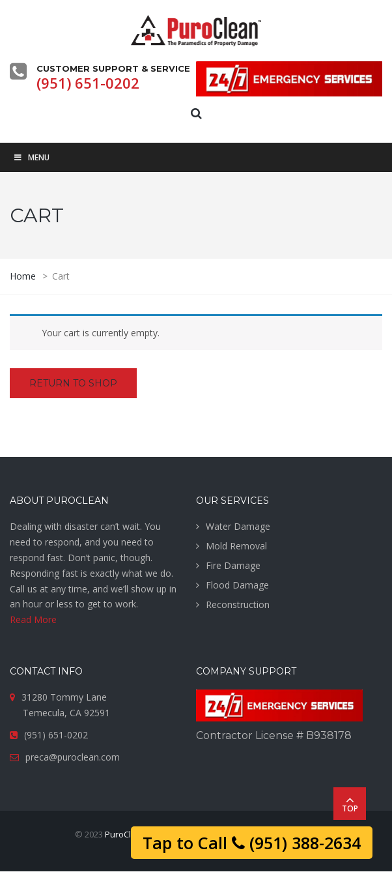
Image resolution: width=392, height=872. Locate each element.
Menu (31, 157)
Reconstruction (238, 604)
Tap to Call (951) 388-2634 (252, 843)
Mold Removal (236, 546)
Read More (33, 619)
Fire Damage (233, 565)
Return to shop (73, 383)
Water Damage (238, 526)
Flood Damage (237, 585)
